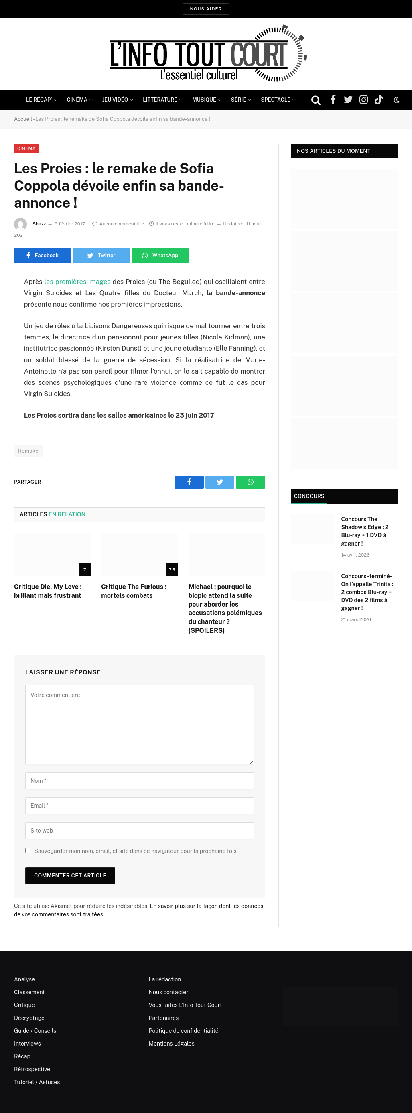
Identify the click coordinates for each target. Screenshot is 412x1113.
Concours (309, 496)
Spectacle (275, 100)
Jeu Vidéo (115, 100)
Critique (24, 1005)
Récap (22, 1056)
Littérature (160, 100)
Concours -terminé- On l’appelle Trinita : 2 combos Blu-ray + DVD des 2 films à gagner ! (367, 592)
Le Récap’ (39, 100)
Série (238, 100)
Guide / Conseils (35, 1031)
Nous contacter (169, 992)
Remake (28, 451)
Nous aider (206, 8)
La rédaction (165, 979)
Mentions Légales (172, 1043)
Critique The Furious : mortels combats (133, 591)
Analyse (24, 979)
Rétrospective (32, 1069)
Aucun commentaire (118, 224)
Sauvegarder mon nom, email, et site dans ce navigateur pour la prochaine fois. (135, 851)
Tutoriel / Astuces (37, 1082)
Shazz (39, 224)
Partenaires (164, 1018)
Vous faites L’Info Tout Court (185, 1005)
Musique (204, 100)
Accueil (23, 119)
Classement (29, 992)
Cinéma (77, 100)
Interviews (27, 1043)
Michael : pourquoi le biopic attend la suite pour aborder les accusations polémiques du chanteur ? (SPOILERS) (225, 608)
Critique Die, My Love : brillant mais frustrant (48, 591)
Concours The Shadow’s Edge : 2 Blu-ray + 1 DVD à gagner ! (364, 531)
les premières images (77, 282)
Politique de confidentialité (184, 1031)
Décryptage (29, 1018)
